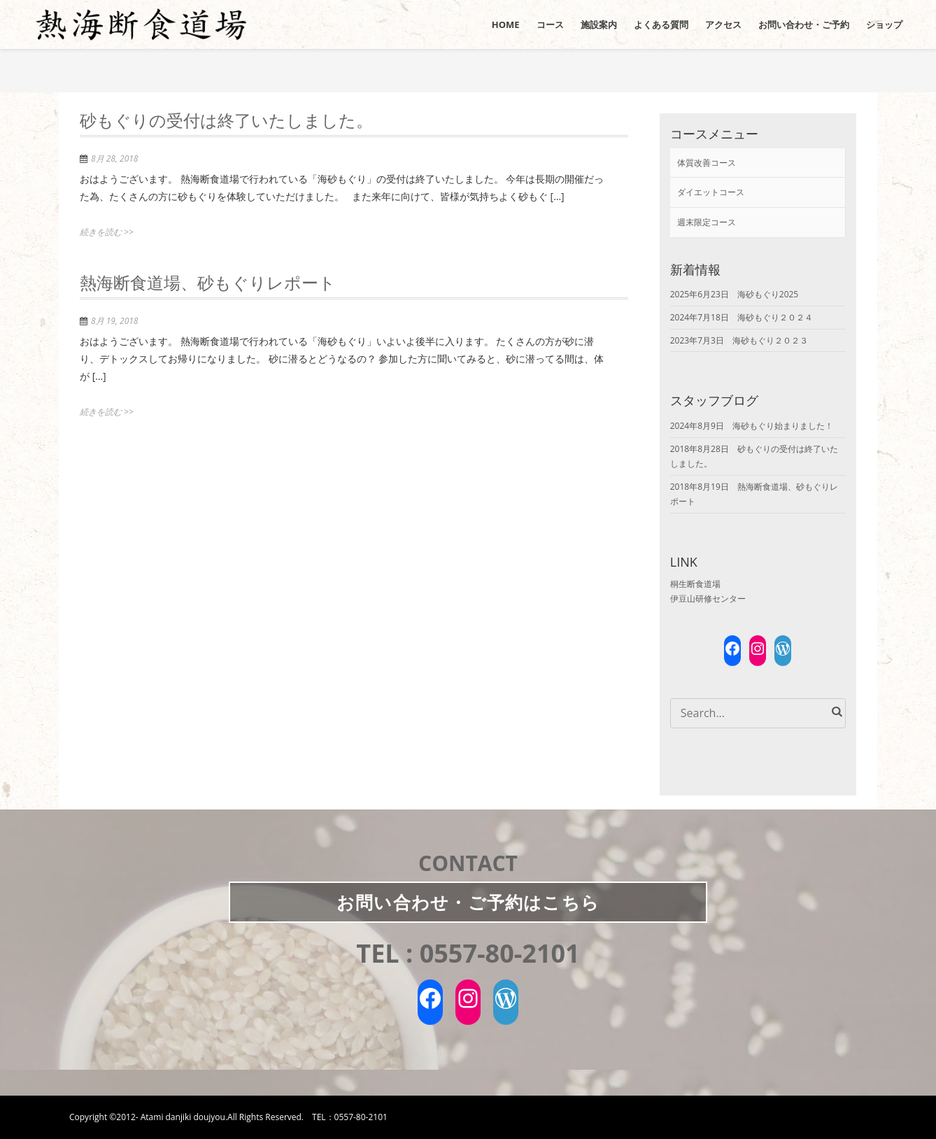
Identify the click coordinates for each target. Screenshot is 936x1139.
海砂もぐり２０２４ (775, 317)
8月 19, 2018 (114, 321)
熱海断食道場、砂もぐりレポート (208, 284)
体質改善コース (706, 163)
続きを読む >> (107, 232)
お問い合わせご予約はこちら (468, 902)
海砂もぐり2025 (767, 294)
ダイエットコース (710, 192)
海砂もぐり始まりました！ (782, 426)
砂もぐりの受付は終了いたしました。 (226, 122)
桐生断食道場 (695, 584)
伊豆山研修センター (708, 598)
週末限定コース (706, 222)
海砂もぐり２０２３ (770, 340)
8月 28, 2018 (114, 158)
